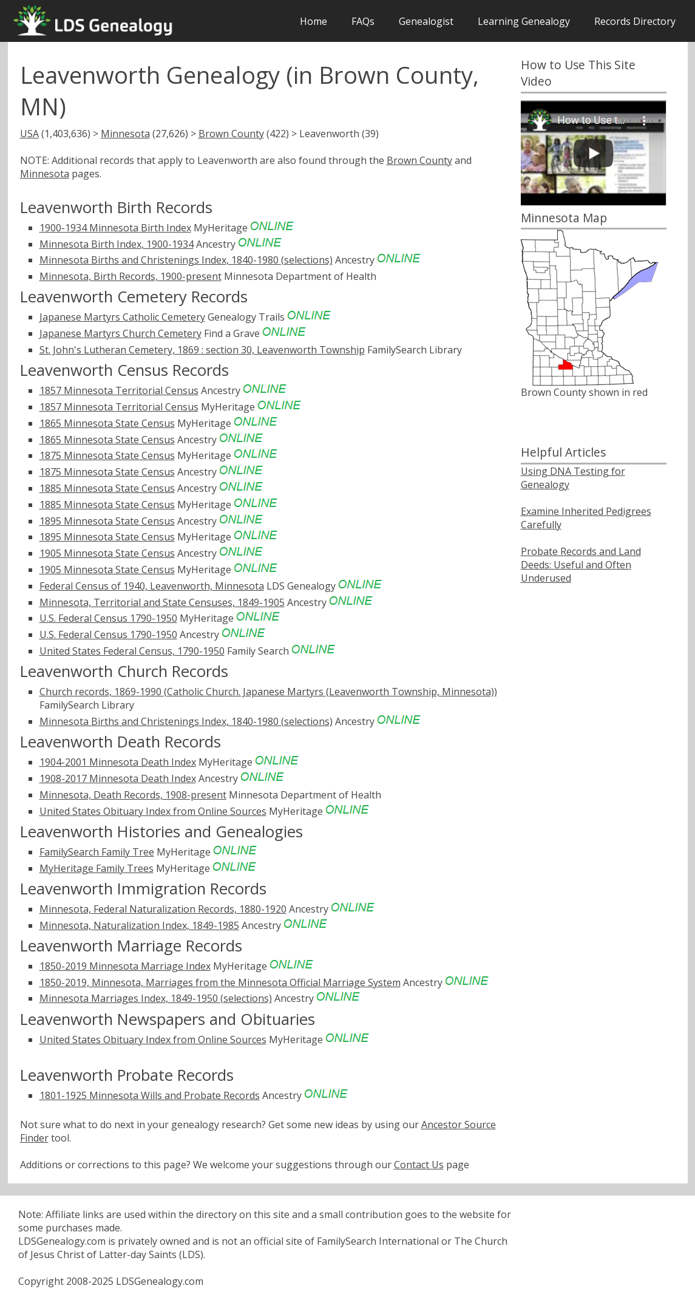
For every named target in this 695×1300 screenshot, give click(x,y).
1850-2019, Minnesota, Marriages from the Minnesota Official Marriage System (220, 982)
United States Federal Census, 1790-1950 (132, 651)
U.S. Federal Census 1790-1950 (108, 618)
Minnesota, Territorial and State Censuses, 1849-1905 (162, 602)
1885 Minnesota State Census (107, 488)
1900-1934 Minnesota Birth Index (115, 227)
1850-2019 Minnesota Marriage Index (125, 966)
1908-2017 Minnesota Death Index (117, 778)
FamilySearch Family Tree (96, 852)
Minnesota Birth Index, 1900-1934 (116, 244)
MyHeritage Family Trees (96, 868)
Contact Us (419, 1164)
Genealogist (426, 21)
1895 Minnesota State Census (107, 521)
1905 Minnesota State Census (107, 553)
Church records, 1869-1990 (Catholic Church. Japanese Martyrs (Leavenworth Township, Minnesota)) (268, 691)
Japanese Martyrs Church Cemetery (120, 333)
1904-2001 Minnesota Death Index (117, 762)
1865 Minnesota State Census (107, 423)
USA (29, 133)
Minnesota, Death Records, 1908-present (132, 794)
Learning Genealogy (524, 21)
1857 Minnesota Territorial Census (118, 390)
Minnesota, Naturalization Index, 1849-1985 (139, 925)
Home (313, 21)
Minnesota (125, 133)
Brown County (231, 133)
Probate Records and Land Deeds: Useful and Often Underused (581, 565)
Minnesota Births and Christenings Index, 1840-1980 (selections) (186, 260)
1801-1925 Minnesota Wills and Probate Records (149, 1095)
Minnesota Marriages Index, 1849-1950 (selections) (155, 998)
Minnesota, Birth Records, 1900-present (130, 276)
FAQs (363, 21)
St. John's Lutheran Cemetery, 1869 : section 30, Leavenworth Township (202, 349)
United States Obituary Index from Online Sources (152, 811)
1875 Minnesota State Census (107, 455)
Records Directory (635, 21)
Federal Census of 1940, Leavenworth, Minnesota (151, 586)
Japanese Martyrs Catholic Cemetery (122, 317)
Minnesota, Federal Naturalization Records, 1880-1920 (162, 909)
